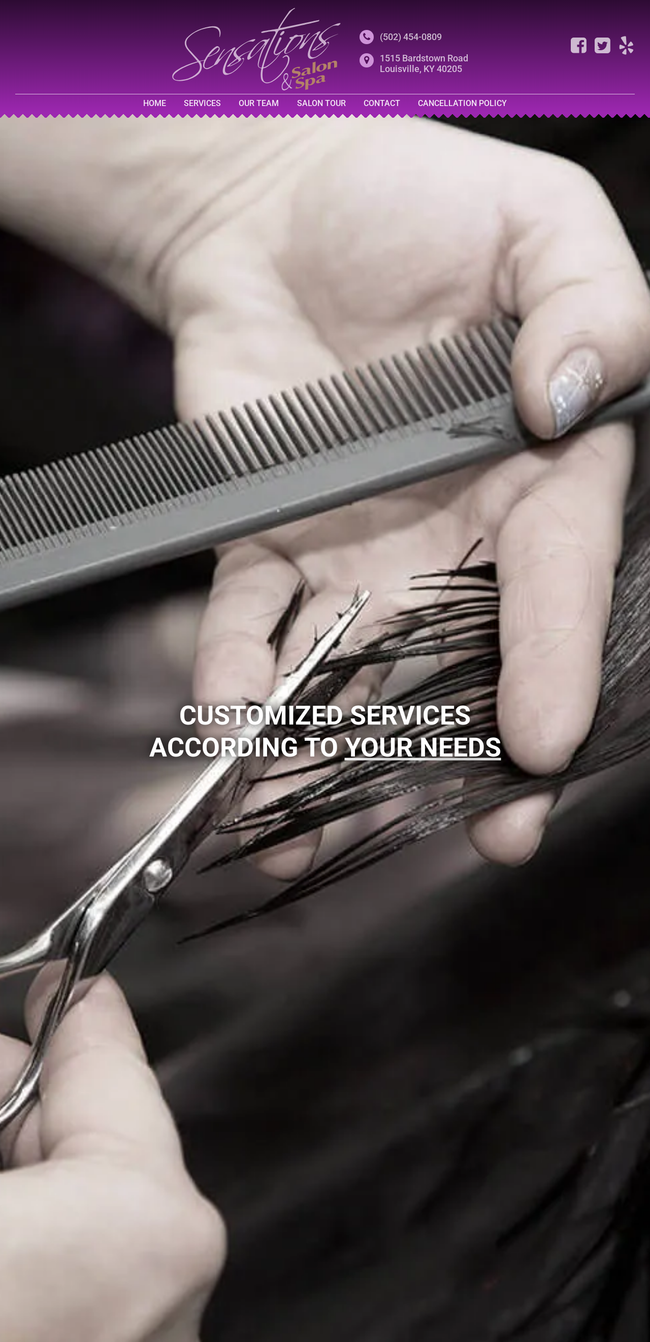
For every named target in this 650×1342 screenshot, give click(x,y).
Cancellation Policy (462, 103)
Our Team (259, 103)
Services (202, 103)
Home (154, 103)
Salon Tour (321, 103)
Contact (382, 103)
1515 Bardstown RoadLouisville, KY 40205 (424, 63)
